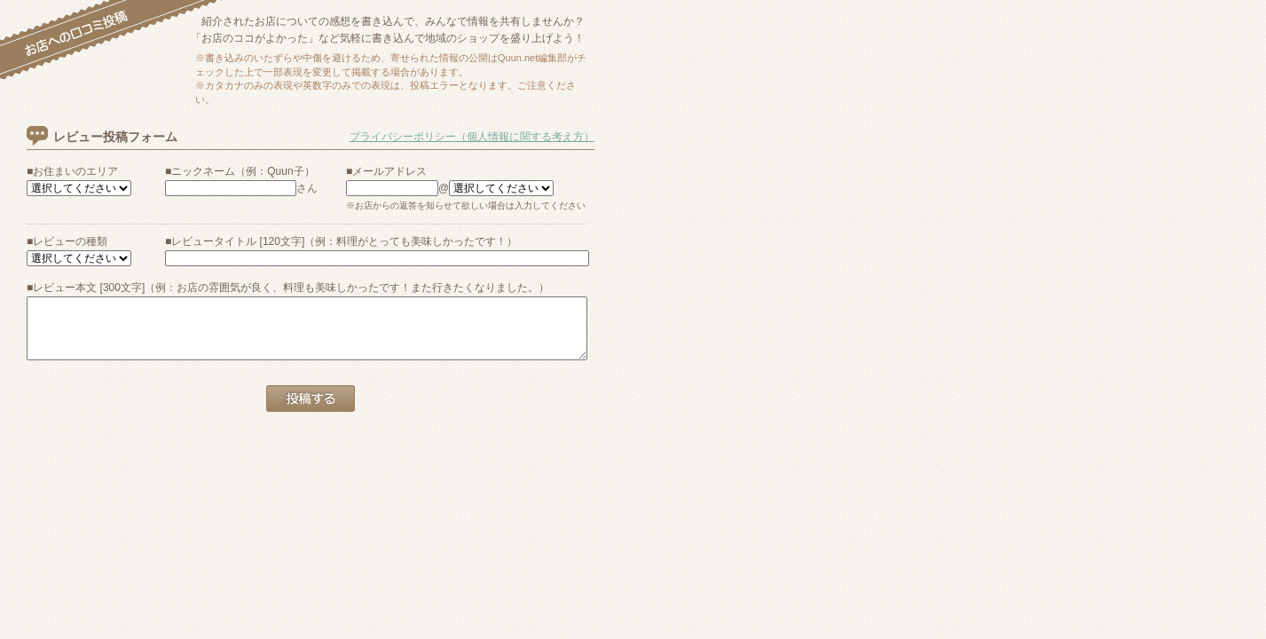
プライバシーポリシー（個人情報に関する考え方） (472, 136)
